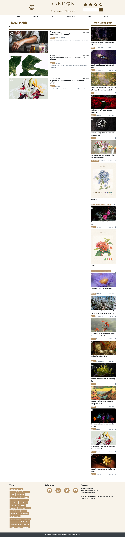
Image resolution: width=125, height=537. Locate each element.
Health (52, 63)
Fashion (18, 500)
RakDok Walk (25, 522)
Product (52, 37)
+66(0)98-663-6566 (89, 492)
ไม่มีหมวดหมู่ (26, 527)
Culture (93, 115)
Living (28, 508)
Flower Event (14, 503)
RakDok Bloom (15, 513)
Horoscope (13, 508)
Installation (22, 508)
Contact (106, 17)
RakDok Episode (15, 516)
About (89, 17)
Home (18, 17)
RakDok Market (71, 17)
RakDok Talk (26, 519)
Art (92, 93)
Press (17, 511)
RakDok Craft (24, 513)
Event (92, 47)
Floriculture (25, 500)
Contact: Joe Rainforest (88, 499)
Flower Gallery (23, 503)
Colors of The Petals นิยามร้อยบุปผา (100, 204)
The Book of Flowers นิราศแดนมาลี (20, 524)
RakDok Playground (16, 519)
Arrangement (94, 161)
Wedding (18, 527)
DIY (18, 497)
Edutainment (25, 497)
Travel (12, 527)
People (93, 406)
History (93, 474)
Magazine (36, 17)
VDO (53, 17)
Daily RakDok (20, 494)
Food (12, 505)
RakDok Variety (15, 522)
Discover (13, 497)
